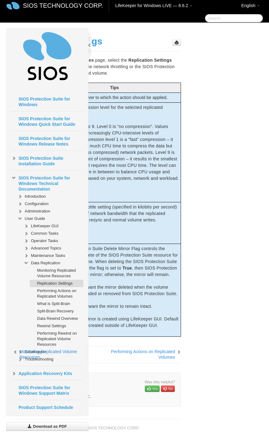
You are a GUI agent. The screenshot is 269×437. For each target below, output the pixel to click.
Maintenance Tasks (44, 255)
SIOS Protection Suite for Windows (44, 102)
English (250, 5)
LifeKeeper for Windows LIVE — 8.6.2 (153, 5)
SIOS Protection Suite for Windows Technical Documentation (40, 183)
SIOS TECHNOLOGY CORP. (63, 5)
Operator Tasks (40, 241)
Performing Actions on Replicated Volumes (56, 293)
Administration (33, 211)
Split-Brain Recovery (55, 311)
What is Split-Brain (53, 303)
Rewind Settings (51, 326)
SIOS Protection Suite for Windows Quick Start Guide (47, 121)
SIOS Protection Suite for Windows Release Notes (44, 141)
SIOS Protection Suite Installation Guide (37, 160)
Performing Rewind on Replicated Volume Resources (57, 339)
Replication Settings (55, 283)
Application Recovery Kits (41, 373)
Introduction (31, 196)
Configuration (32, 204)
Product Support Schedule (46, 407)
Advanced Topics (42, 248)
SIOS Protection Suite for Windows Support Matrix (44, 390)
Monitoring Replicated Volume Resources (56, 273)
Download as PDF (47, 426)
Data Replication (41, 263)
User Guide (31, 218)
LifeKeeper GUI (41, 226)
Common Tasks (40, 233)
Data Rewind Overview (57, 318)
